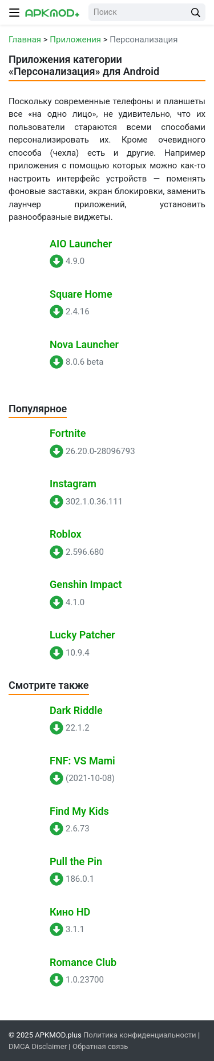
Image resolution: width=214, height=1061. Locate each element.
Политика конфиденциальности (139, 1035)
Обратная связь (100, 1046)
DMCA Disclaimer (38, 1046)
